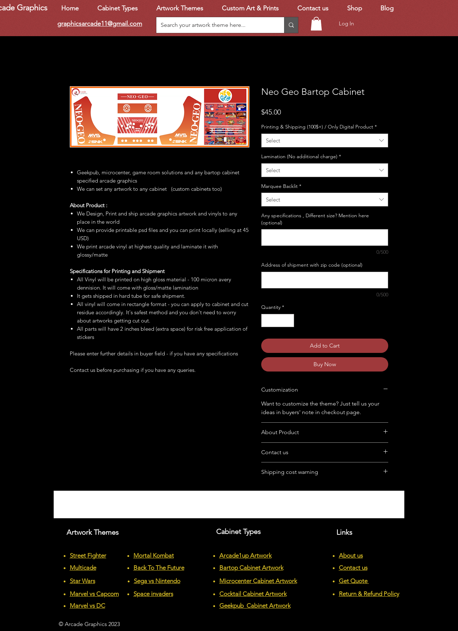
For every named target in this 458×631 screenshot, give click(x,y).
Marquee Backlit (281, 186)
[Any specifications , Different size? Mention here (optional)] (325, 237)
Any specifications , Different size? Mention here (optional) (315, 219)
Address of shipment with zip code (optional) (311, 265)
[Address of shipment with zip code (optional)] (325, 280)
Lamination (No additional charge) (301, 156)
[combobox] (324, 140)
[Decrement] (266, 320)
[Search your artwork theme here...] (215, 25)
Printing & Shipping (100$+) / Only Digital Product (319, 126)
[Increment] (288, 320)
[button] (316, 23)
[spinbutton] (277, 320)
